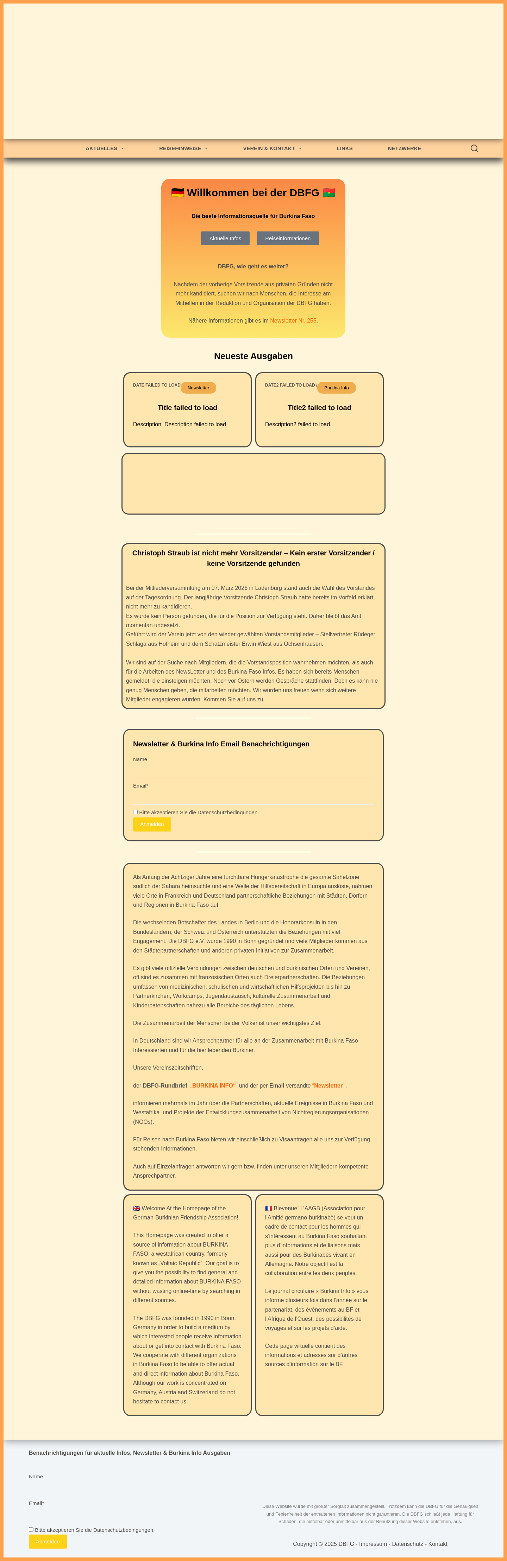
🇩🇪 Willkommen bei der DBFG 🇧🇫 (253, 192)
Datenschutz (407, 1544)
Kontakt (437, 1544)
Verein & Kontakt (273, 148)
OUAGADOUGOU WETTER (253, 483)
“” (328, 1086)
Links (345, 148)
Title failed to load (188, 408)
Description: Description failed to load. (180, 424)
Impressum (373, 1544)
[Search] (474, 148)
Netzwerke (404, 148)
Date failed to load (157, 385)
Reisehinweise (185, 148)
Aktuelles (106, 148)
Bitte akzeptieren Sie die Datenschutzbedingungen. (196, 812)
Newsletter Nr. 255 (293, 321)
